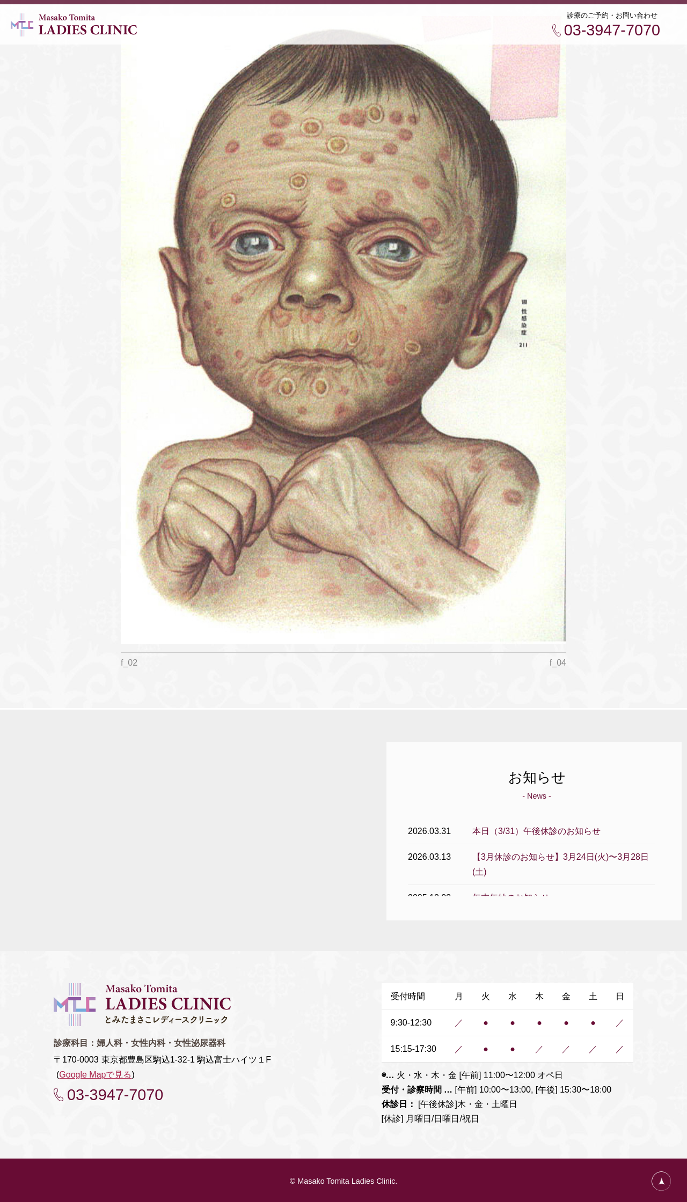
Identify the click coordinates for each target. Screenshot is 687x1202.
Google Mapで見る (95, 1073)
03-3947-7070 (612, 30)
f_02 (129, 662)
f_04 (558, 662)
